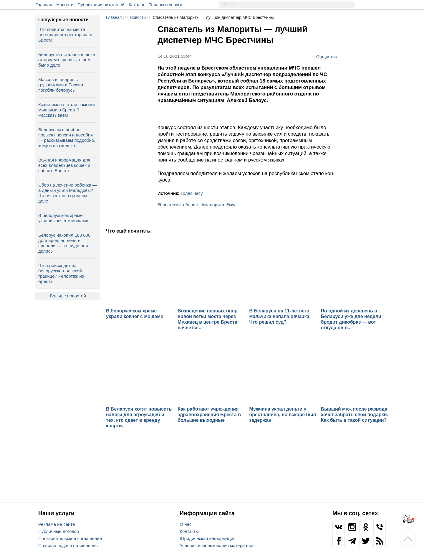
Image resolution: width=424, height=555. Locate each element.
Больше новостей (68, 295)
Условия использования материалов (217, 545)
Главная (43, 4)
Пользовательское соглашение (70, 538)
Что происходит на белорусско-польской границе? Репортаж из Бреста (61, 273)
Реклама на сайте (56, 524)
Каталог (137, 4)
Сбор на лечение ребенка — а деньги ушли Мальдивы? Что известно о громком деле (67, 192)
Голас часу (192, 193)
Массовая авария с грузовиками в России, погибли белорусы (61, 85)
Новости (64, 4)
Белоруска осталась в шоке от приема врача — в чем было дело (66, 59)
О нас (185, 524)
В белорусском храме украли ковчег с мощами (63, 218)
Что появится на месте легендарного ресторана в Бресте (65, 34)
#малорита (213, 204)
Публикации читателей (101, 4)
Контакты (189, 531)
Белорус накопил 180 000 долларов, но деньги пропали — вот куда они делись (64, 243)
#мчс (231, 204)
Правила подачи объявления (68, 545)
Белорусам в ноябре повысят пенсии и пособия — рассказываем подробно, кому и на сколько (66, 137)
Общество (326, 56)
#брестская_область (179, 204)
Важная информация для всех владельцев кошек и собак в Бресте (64, 165)
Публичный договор (58, 531)
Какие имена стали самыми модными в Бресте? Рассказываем (66, 110)
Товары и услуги (165, 4)
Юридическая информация (208, 538)
